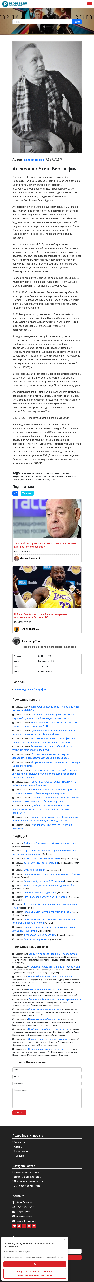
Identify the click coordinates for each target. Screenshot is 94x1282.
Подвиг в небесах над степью (39, 892)
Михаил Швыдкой (30, 558)
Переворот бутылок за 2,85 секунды (43, 881)
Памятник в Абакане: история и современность (54, 999)
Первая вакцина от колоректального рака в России (51, 874)
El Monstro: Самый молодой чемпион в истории (49, 843)
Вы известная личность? (28, 1185)
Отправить (19, 1112)
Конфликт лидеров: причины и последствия (53, 953)
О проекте (19, 1142)
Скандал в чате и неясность (43, 989)
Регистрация (21, 1151)
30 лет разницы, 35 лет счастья (40, 862)
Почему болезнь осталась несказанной (50, 976)
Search (76, 22)
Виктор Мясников (33, 159)
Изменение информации (27, 1176)
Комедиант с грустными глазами (41, 858)
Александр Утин (31, 641)
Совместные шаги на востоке (44, 1009)
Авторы (18, 1146)
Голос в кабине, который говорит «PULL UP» (47, 912)
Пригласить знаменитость (28, 1181)
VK (15, 493)
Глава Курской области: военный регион (45, 897)
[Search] (42, 21)
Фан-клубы (20, 1155)
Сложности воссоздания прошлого (47, 1039)
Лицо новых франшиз (35, 939)
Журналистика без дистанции (39, 935)
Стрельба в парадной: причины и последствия (54, 966)
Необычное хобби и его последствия (49, 1029)
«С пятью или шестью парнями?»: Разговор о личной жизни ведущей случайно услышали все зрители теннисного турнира (46, 774)
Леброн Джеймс (29, 628)
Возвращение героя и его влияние (47, 1049)
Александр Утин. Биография (30, 689)
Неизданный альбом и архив (44, 1019)
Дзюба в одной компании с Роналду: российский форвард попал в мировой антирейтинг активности (41, 809)
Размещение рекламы (26, 1172)
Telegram (27, 493)
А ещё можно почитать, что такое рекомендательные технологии (34, 1273)
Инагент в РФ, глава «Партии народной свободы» (50, 885)
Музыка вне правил (34, 869)
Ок (35, 1264)
